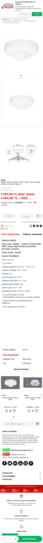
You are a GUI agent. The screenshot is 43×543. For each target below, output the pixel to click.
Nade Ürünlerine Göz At (8, 222)
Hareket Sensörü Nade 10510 (32, 398)
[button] (20, 75)
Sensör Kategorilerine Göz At (31, 222)
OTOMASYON (16, 19)
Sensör (25, 19)
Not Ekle (4, 229)
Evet (37, 14)
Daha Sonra (24, 14)
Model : (7, 190)
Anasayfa (5, 19)
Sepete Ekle (29, 539)
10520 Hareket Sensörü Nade (10, 398)
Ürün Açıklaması (10, 234)
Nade (3, 180)
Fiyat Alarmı (7, 226)
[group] (21, 49)
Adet (5, 534)
